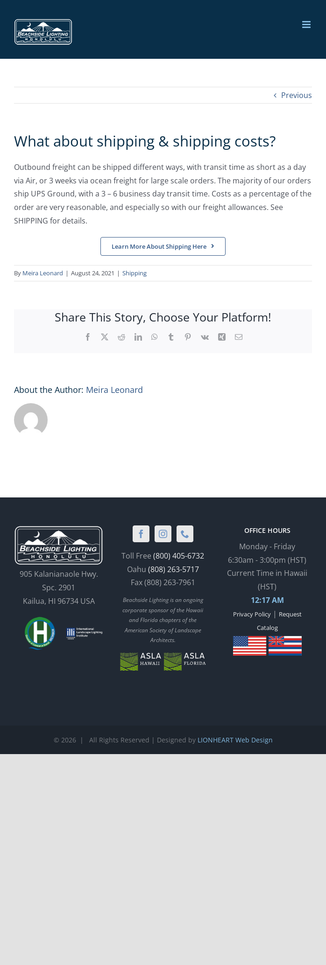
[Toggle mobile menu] (307, 24)
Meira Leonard (42, 273)
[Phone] (185, 533)
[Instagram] (163, 533)
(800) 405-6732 (178, 556)
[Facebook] (141, 533)
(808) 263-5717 (173, 569)
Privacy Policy (252, 614)
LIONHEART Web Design (235, 739)
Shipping (134, 273)
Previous (296, 95)
